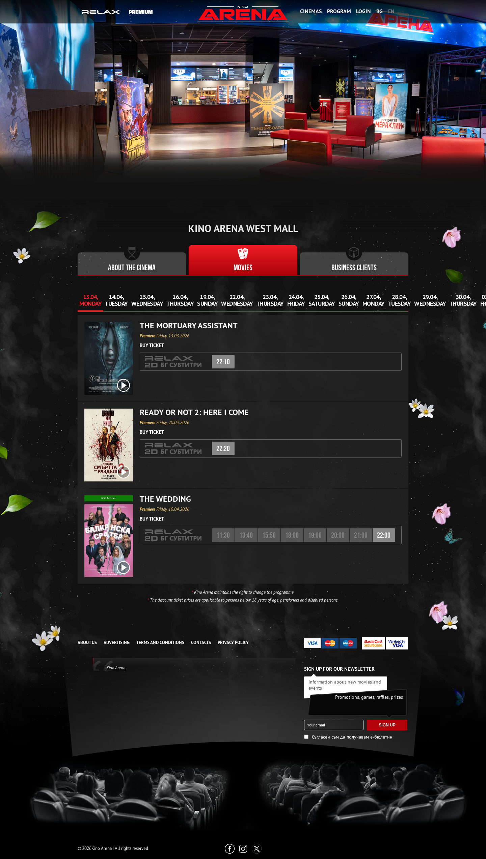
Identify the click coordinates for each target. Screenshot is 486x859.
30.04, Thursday (463, 300)
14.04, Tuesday (116, 300)
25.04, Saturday (321, 300)
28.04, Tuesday (399, 300)
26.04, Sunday (349, 300)
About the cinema (132, 268)
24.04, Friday (296, 300)
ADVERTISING (117, 642)
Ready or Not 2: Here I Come (194, 412)
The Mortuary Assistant (189, 325)
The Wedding (165, 499)
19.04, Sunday (207, 300)
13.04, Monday (90, 300)
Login (363, 11)
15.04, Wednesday (147, 300)
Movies (243, 268)
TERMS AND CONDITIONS (160, 642)
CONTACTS (201, 642)
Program (339, 11)
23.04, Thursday (270, 300)
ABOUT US (87, 642)
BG (379, 11)
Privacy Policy (233, 642)
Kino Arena (115, 667)
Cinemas (311, 11)
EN (391, 11)
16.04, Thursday (180, 300)
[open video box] (123, 385)
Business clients (354, 268)
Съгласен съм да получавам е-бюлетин (352, 737)
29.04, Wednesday (430, 300)
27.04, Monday (373, 300)
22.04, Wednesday (237, 300)
